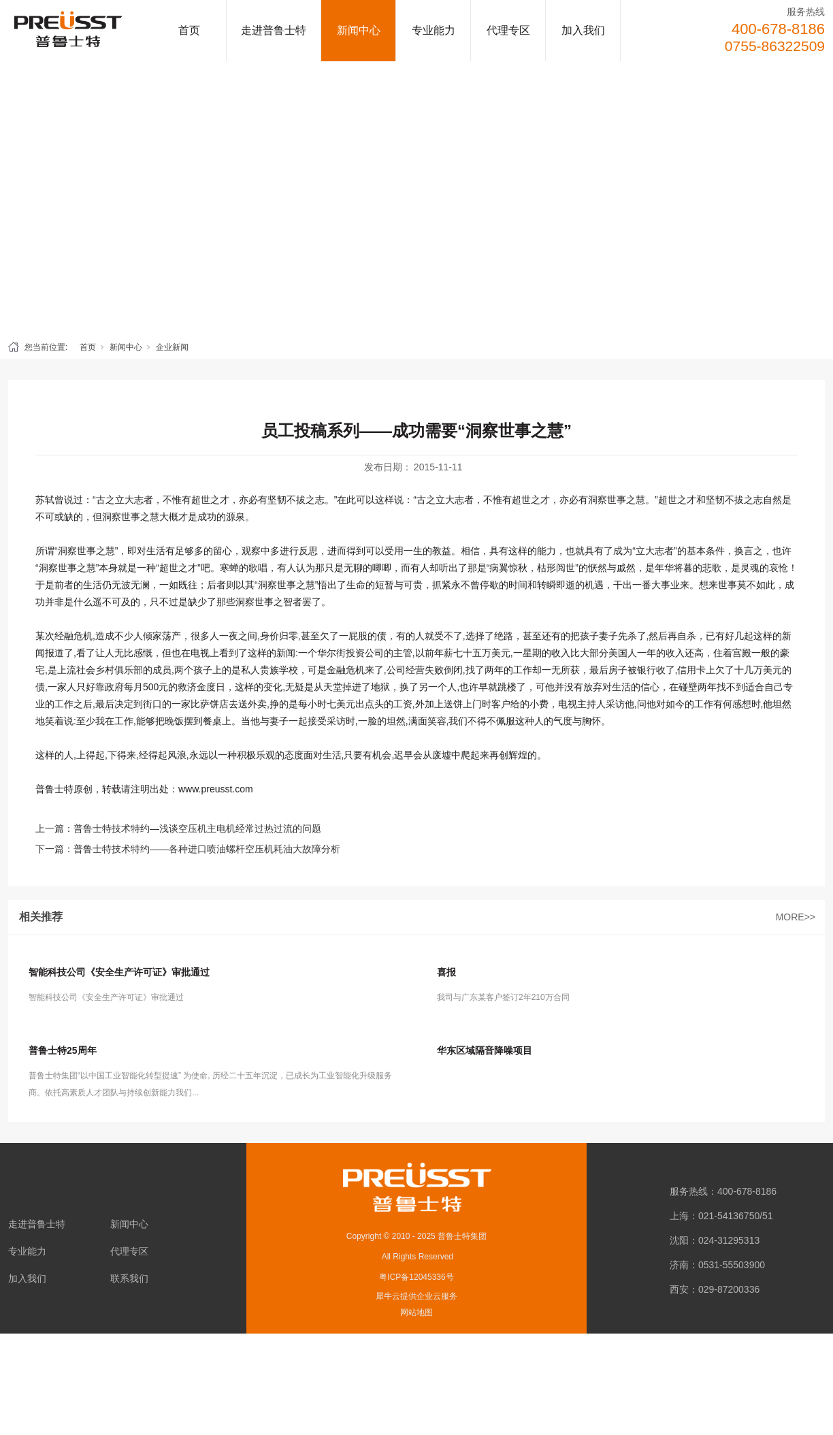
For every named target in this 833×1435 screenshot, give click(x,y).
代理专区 (508, 30)
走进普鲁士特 (273, 30)
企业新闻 (172, 347)
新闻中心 (358, 30)
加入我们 (583, 30)
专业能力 (433, 30)
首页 (189, 30)
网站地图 (416, 1312)
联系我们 (129, 1278)
